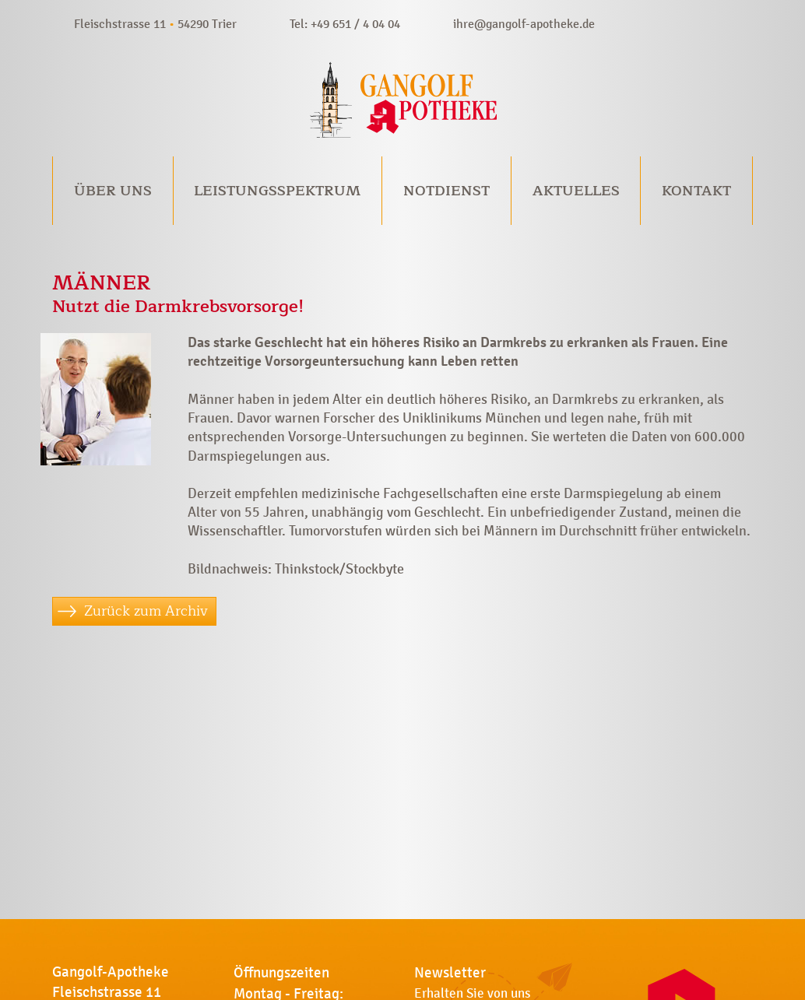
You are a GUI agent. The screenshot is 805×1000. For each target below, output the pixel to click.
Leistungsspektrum (277, 190)
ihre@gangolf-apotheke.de (524, 23)
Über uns (113, 190)
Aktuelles (576, 190)
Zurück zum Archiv (146, 611)
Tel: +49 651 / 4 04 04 (345, 23)
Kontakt (696, 190)
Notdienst (446, 190)
